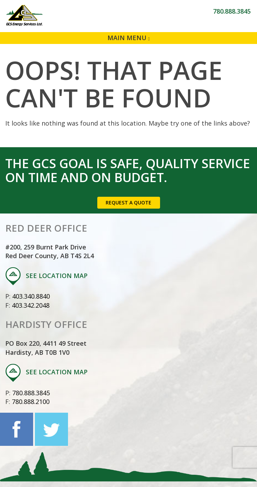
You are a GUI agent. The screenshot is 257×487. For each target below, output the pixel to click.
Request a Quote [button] (128, 202)
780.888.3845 (232, 11)
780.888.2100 (31, 401)
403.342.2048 (31, 305)
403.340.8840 (31, 296)
